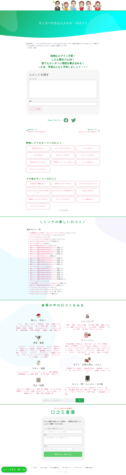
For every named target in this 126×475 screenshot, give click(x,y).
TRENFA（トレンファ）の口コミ (63, 162)
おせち (104, 370)
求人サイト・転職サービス (26, 389)
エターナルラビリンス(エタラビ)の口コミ (38, 191)
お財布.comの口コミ (38, 148)
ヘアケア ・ (33, 346)
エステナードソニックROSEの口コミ (63, 190)
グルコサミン (44, 353)
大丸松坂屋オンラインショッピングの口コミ (44, 283)
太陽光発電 (23, 330)
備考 (45, 435)
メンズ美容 (44, 357)
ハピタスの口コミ (38, 155)
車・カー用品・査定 (42, 326)
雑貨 (67, 325)
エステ (49, 346)
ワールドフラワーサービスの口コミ (41, 235)
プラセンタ (33, 351)
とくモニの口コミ (88, 148)
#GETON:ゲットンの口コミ (38, 162)
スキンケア (22, 346)
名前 (30, 101)
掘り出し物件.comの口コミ (38, 245)
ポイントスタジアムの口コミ (63, 148)
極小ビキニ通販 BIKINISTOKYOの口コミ (42, 247)
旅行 (26, 324)
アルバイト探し (52, 391)
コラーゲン (33, 353)
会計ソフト (55, 374)
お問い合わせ (89, 467)
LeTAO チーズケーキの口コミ (63, 183)
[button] (14, 469)
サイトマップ (78, 467)
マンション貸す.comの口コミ (39, 256)
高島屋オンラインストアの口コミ (38, 199)
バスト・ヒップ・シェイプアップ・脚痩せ (35, 355)
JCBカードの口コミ (88, 190)
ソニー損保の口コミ (88, 199)
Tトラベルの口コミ (36, 237)
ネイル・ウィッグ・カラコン (85, 350)
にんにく (24, 353)
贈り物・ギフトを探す (74, 368)
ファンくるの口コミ (88, 162)
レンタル (91, 352)
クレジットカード (23, 372)
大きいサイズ (82, 352)
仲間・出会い (91, 392)
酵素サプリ (23, 351)
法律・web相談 (35, 330)
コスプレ (72, 352)
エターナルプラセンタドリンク (88, 183)
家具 (73, 325)
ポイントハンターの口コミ (38, 169)
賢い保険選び (54, 372)
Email (45, 446)
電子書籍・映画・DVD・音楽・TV (79, 390)
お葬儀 (45, 330)
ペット (20, 324)
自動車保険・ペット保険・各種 (28, 374)
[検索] (80, 400)
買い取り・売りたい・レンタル (92, 329)
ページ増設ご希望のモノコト (53, 428)
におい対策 (92, 327)
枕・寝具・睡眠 (94, 325)
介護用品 (101, 327)
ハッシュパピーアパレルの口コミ (40, 239)
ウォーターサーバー (26, 326)
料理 (47, 324)
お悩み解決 (101, 392)
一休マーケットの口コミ (63, 155)
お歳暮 (96, 370)
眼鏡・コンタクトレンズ (78, 327)
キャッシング (35, 372)
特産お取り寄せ (89, 368)
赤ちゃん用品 (82, 325)
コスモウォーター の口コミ (38, 206)
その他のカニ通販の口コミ (38, 183)
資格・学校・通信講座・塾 (44, 393)
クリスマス (88, 370)
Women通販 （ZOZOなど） (74, 344)
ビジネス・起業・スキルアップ (34, 391)
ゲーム (84, 388)
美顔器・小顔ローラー (44, 348)
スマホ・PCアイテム (72, 388)
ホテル (33, 324)
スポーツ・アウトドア (77, 392)
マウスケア (40, 346)
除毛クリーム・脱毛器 (27, 348)
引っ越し (54, 326)
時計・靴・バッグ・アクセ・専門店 (96, 344)
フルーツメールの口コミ (88, 155)
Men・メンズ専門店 (71, 346)
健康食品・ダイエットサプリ (49, 351)
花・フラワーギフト (75, 370)
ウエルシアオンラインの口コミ (40, 289)
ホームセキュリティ (42, 328)
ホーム (35, 467)
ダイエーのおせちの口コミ (38, 241)
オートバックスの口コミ (63, 199)
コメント (32, 79)
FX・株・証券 (45, 374)
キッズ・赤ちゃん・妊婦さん (89, 346)
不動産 (31, 328)
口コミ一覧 (44, 467)
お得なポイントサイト (96, 388)
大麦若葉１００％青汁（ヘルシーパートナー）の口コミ (47, 233)
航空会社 (40, 324)
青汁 (17, 353)
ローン (45, 372)
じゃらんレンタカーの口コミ (39, 287)
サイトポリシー (66, 467)
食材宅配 (99, 368)
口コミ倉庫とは (54, 467)
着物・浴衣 (100, 350)
